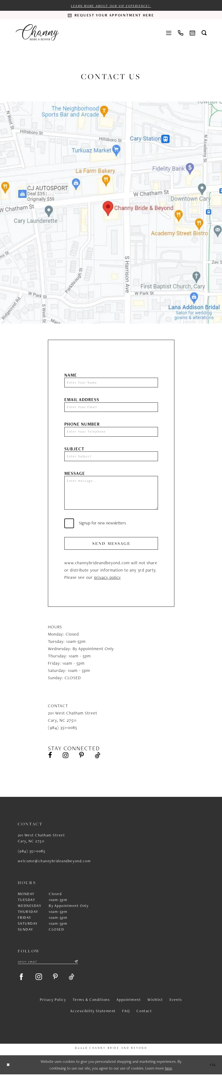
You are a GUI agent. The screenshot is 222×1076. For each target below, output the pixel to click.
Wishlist (155, 1001)
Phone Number (82, 424)
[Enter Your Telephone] (111, 432)
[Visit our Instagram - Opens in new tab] (66, 756)
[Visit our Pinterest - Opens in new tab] (82, 756)
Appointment (129, 1001)
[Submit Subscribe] (76, 962)
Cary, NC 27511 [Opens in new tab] (62, 721)
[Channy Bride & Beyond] (37, 32)
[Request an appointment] (111, 15)
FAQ (126, 1012)
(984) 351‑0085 (31, 852)
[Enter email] (48, 962)
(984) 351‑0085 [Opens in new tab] (62, 728)
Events (176, 1001)
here (168, 1069)
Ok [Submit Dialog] (213, 1066)
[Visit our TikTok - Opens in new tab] (98, 756)
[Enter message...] (111, 493)
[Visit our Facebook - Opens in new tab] (50, 756)
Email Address (81, 399)
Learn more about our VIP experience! (111, 6)
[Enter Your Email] (111, 407)
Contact (144, 1012)
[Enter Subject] (111, 456)
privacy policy (107, 578)
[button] (169, 32)
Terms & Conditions (91, 1001)
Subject (74, 449)
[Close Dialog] (8, 1066)
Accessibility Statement (93, 1012)
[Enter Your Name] (111, 382)
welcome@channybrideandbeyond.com (54, 862)
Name (70, 375)
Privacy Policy (53, 1001)
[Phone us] (180, 32)
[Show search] (204, 33)
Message (74, 473)
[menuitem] (169, 32)
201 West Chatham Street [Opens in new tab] (72, 714)
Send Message (111, 544)
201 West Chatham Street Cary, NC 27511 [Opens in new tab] (41, 839)
